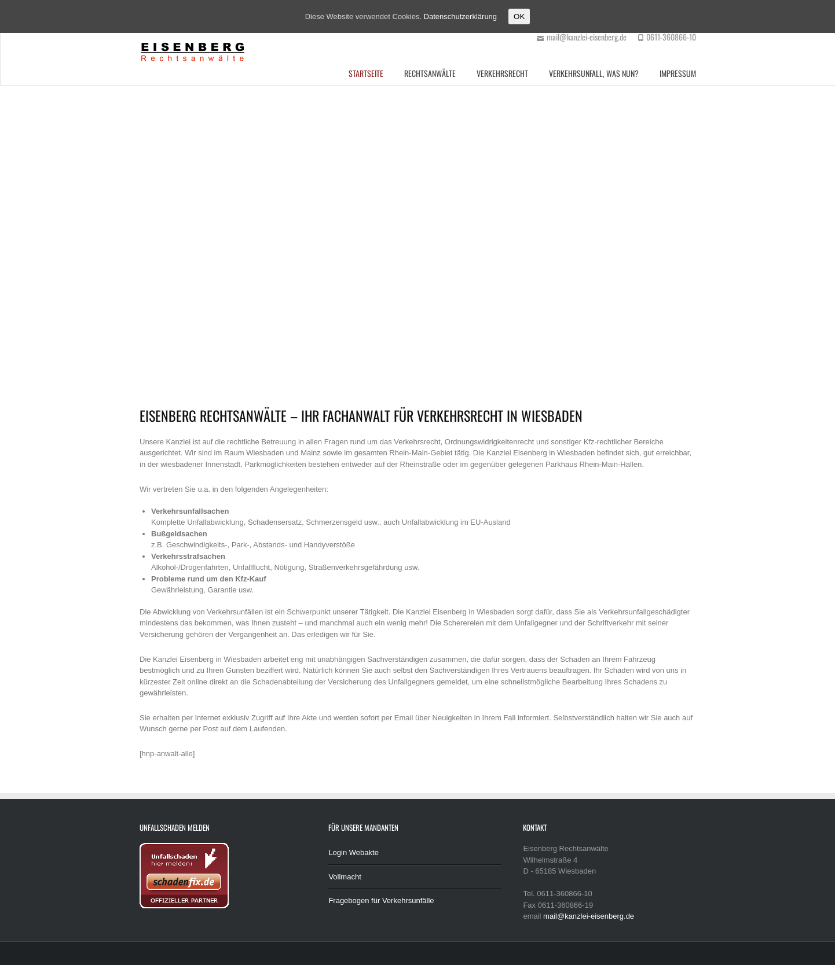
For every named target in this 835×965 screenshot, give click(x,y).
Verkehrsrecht (502, 73)
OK (519, 16)
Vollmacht (344, 876)
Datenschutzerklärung (460, 16)
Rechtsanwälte (430, 73)
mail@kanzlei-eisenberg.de (588, 916)
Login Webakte (353, 852)
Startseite (366, 73)
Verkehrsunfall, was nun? (594, 73)
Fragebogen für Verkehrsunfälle (381, 900)
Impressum (678, 73)
